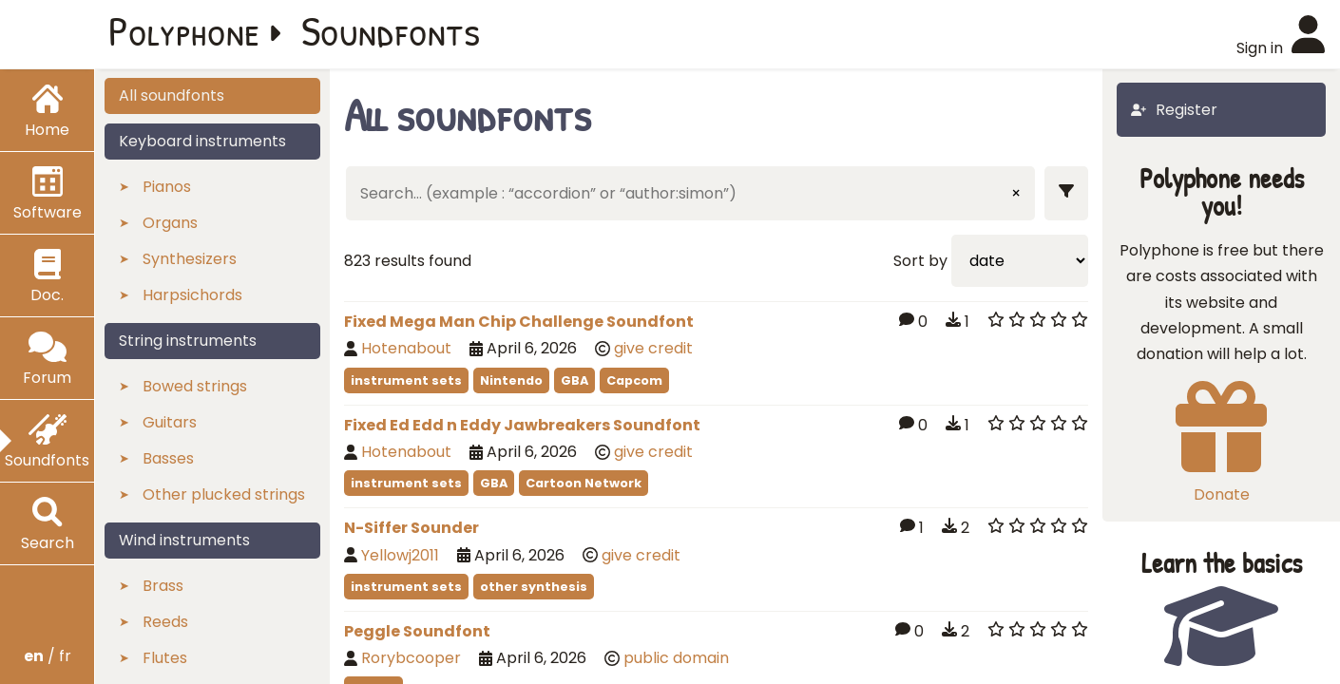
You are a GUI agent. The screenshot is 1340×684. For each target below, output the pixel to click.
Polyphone (184, 30)
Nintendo (511, 380)
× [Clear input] (1016, 193)
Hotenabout (406, 348)
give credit (653, 348)
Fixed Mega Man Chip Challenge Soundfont (519, 321)
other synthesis (533, 587)
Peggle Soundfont (417, 631)
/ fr (47, 656)
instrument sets (406, 380)
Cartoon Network (583, 483)
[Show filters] (1066, 193)
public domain (676, 658)
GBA (574, 380)
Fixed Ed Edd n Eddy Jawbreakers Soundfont (522, 425)
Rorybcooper (411, 658)
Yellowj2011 (400, 555)
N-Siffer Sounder (411, 528)
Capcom (634, 380)
